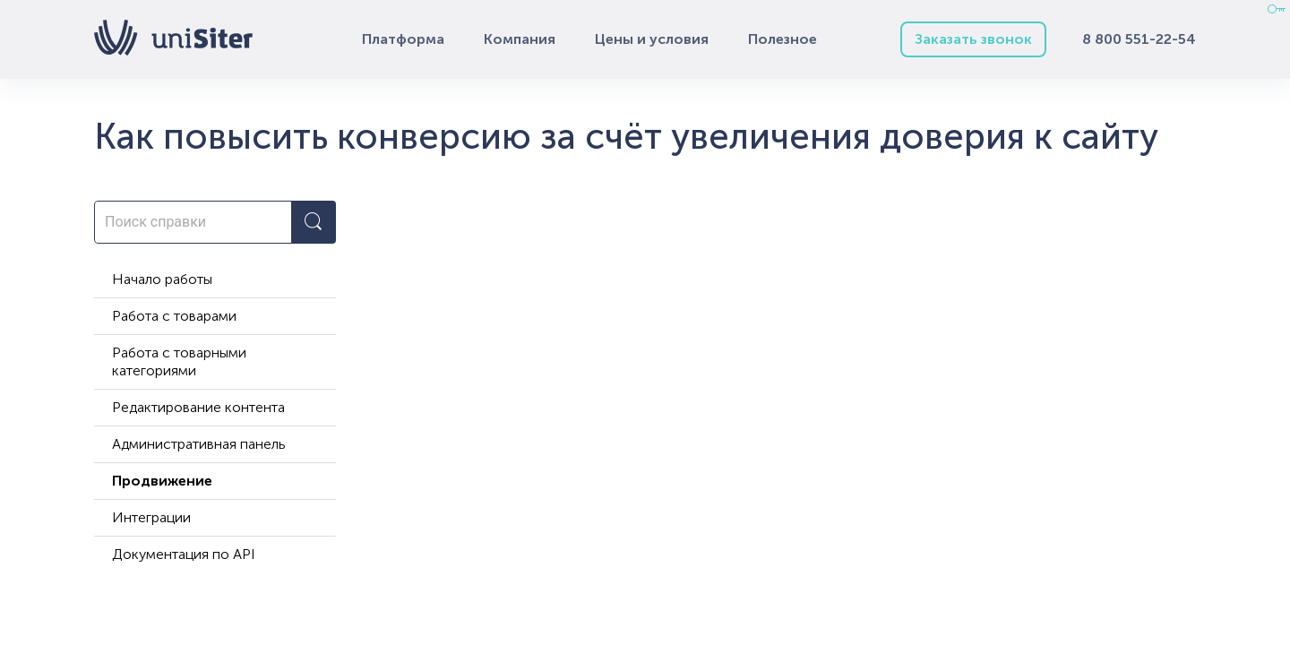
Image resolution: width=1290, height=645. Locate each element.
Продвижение (162, 480)
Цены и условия (652, 38)
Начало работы (162, 279)
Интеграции (151, 517)
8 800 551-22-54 (1139, 38)
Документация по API (183, 554)
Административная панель (199, 443)
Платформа (403, 38)
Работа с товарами (174, 315)
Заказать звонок (973, 38)
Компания (519, 38)
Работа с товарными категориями (179, 361)
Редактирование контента (198, 407)
